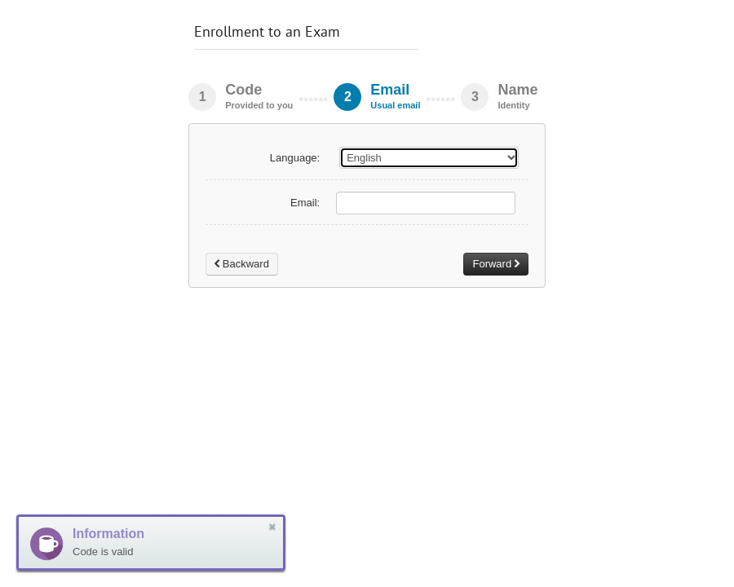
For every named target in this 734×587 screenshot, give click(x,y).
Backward (241, 264)
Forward (495, 264)
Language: (295, 158)
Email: (305, 202)
